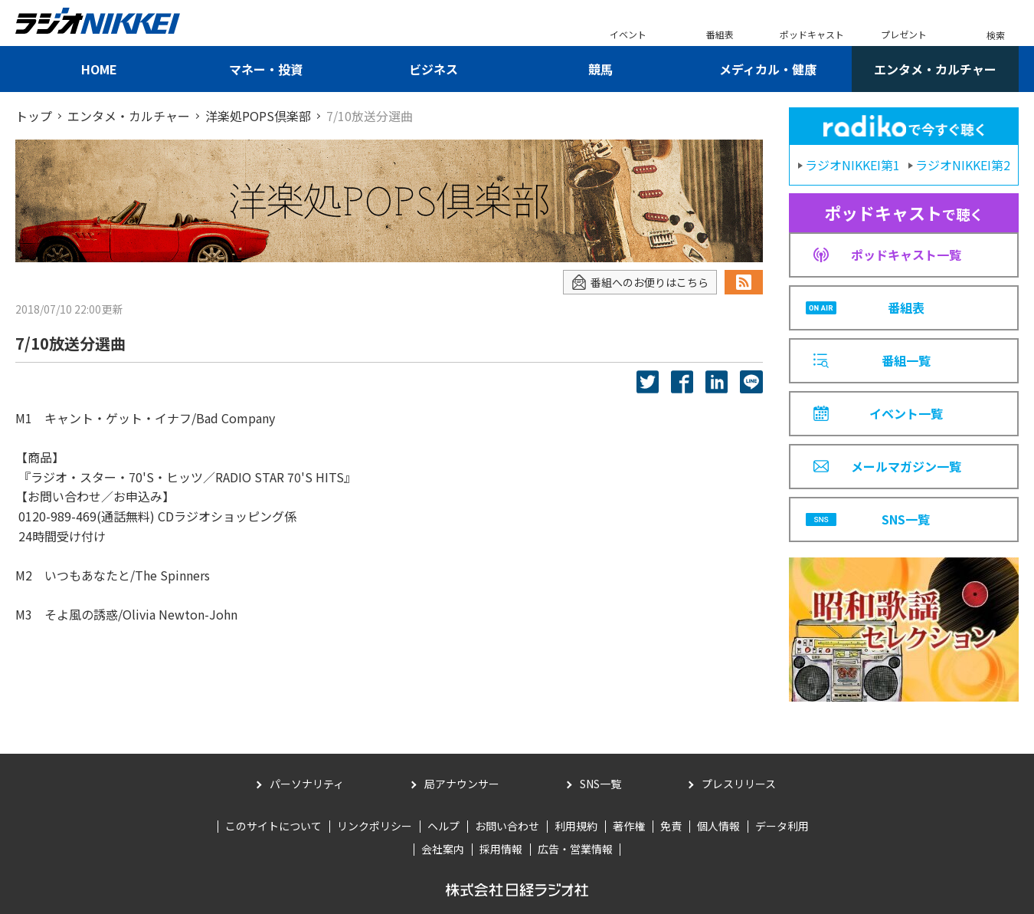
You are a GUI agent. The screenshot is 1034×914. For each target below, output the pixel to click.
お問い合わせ (507, 825)
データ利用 (782, 825)
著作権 (629, 825)
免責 (671, 825)
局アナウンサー (461, 783)
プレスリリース (739, 783)
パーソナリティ (307, 783)
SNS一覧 (600, 783)
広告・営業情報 (575, 848)
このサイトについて (273, 825)
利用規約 (576, 825)
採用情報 (500, 848)
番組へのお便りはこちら (639, 283)
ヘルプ (443, 825)
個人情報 (718, 825)
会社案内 (442, 848)
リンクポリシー (374, 825)
